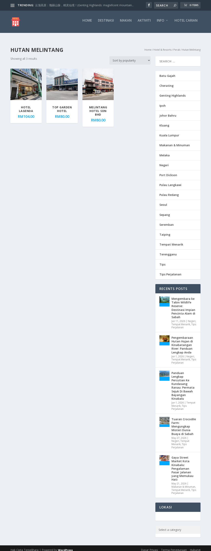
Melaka (164, 152)
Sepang (164, 211)
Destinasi (106, 23)
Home (87, 23)
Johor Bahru (167, 112)
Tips (162, 261)
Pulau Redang (169, 191)
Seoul (163, 201)
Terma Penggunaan (174, 546)
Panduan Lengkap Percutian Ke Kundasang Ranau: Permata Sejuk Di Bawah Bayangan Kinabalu (183, 382)
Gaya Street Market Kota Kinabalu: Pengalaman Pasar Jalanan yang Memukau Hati (182, 465)
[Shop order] (130, 57)
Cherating (166, 82)
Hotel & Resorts (163, 46)
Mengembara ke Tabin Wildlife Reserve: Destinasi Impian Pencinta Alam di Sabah (183, 304)
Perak (177, 46)
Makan (126, 23)
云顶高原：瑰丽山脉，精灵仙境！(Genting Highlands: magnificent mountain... (84, 5)
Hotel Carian (186, 23)
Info (160, 23)
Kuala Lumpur (169, 132)
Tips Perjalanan (170, 271)
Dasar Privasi (149, 546)
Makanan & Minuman (174, 141)
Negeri (164, 161)
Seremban (166, 221)
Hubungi (195, 546)
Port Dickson (168, 171)
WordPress (65, 546)
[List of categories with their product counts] (181, 526)
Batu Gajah (167, 72)
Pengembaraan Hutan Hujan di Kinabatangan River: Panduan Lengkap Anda (182, 341)
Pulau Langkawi (170, 181)
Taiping (164, 231)
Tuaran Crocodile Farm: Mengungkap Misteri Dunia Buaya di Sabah (184, 423)
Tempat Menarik (171, 241)
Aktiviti (144, 23)
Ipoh (162, 102)
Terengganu (168, 251)
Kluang (164, 122)
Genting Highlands (172, 92)
